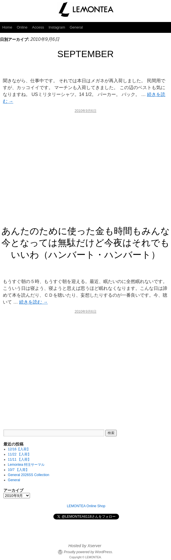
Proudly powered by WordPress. (88, 552)
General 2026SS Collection (28, 475)
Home (7, 27)
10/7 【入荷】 (18, 470)
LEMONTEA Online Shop (86, 506)
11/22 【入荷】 (19, 454)
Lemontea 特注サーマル (26, 465)
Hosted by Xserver (84, 545)
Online (22, 27)
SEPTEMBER (85, 54)
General (76, 27)
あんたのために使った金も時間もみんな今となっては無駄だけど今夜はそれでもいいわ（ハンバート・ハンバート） (85, 243)
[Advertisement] (85, 167)
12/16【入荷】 (19, 449)
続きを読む (33, 302)
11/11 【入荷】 (19, 459)
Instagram (57, 27)
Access (38, 27)
